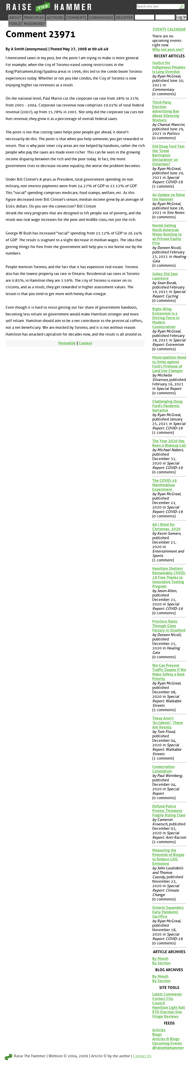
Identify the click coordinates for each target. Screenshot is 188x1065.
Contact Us (142, 1056)
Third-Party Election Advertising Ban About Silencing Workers (165, 111)
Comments (76, 17)
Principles (34, 17)
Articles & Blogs (165, 1039)
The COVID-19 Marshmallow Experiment (164, 485)
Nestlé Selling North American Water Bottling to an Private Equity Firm (167, 234)
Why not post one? (168, 49)
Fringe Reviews (165, 1016)
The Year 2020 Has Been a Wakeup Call (169, 443)
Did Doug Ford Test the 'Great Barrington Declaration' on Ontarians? (168, 155)
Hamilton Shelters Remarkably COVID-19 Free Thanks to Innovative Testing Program (169, 577)
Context (85, 343)
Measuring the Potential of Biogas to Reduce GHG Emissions (168, 857)
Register (124, 17)
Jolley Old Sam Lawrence (165, 276)
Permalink (67, 343)
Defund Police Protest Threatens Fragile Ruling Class (168, 810)
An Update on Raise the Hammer (168, 197)
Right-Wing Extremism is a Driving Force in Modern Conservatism (165, 318)
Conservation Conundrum (163, 769)
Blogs (157, 1034)
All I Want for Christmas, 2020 (166, 526)
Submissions (101, 17)
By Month (160, 958)
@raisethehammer (168, 1048)
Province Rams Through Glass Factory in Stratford (168, 626)
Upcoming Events (167, 1043)
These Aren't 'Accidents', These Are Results (167, 722)
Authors (55, 17)
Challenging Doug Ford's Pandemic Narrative (167, 406)
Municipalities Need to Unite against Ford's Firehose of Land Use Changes (169, 364)
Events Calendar (169, 29)
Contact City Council (162, 1000)
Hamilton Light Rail (168, 1007)
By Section (161, 963)
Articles (158, 1030)
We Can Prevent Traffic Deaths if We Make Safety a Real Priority (169, 672)
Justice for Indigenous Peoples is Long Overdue (168, 67)
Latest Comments (167, 994)
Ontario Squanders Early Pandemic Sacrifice (168, 912)
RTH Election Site (167, 1012)
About (15, 17)
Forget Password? (27, 24)
